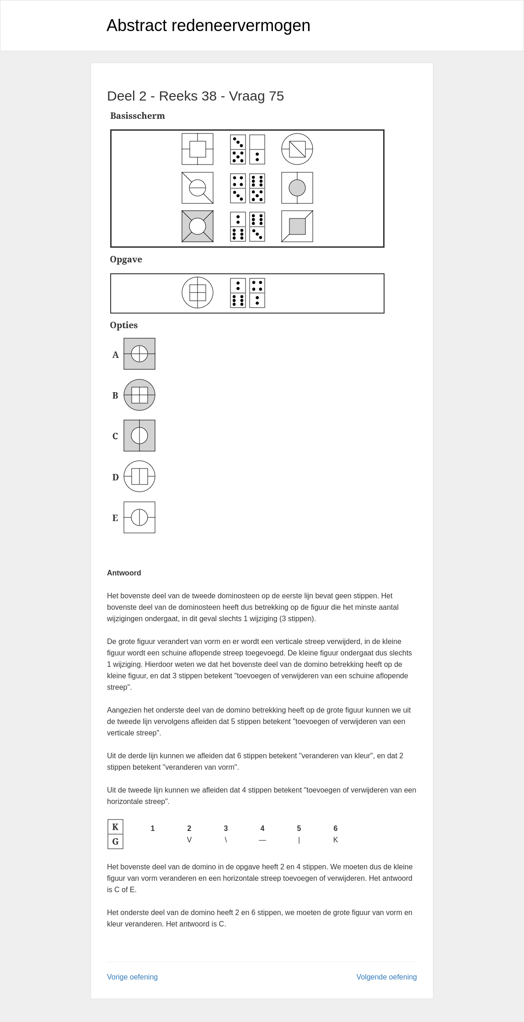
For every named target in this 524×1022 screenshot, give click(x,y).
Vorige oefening (132, 977)
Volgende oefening (386, 977)
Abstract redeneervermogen (208, 25)
